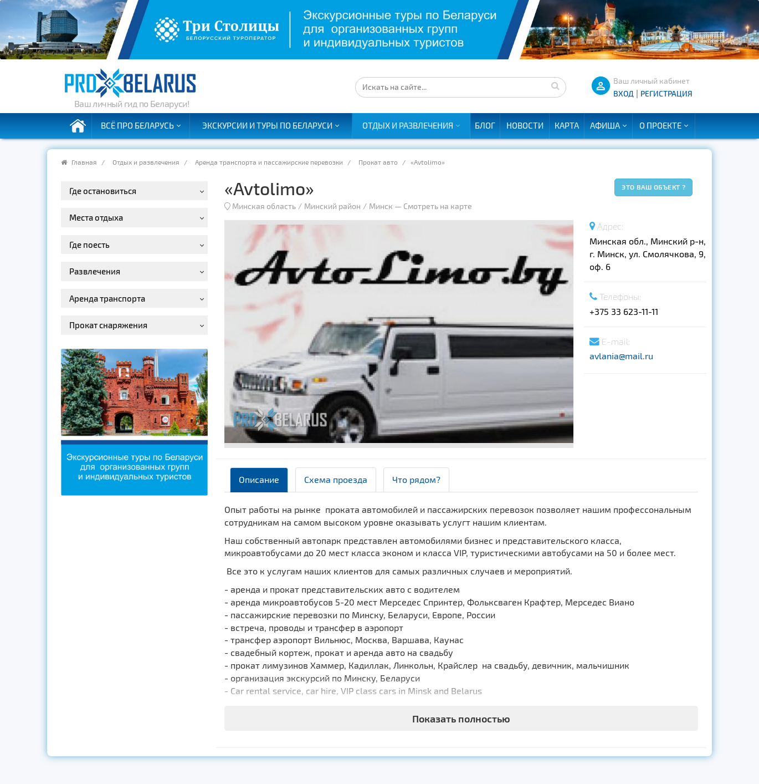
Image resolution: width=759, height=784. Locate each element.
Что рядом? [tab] (416, 479)
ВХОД (623, 93)
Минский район (332, 206)
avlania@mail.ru (621, 355)
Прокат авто (378, 162)
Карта (567, 125)
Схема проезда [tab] (335, 479)
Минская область (264, 206)
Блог (485, 125)
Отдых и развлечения (407, 125)
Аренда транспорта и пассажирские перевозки (269, 162)
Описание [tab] (259, 479)
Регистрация (666, 93)
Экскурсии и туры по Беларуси (267, 125)
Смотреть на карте (437, 206)
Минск (381, 206)
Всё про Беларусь (137, 125)
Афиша (605, 125)
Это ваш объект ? (653, 187)
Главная (84, 162)
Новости (524, 125)
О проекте (660, 125)
